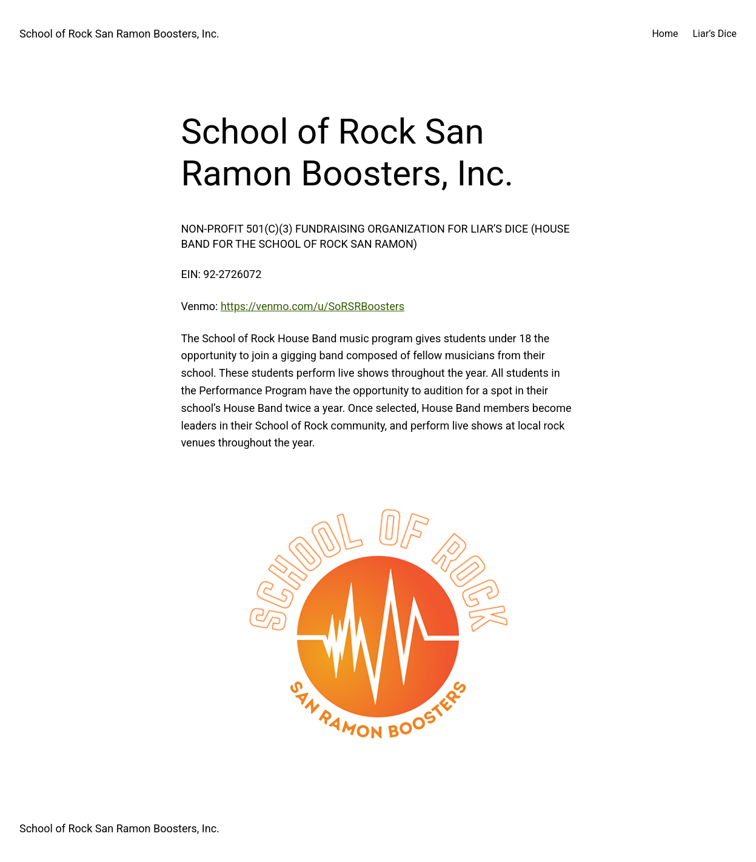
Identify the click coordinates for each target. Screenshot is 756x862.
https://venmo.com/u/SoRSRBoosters (312, 306)
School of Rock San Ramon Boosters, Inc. (119, 33)
